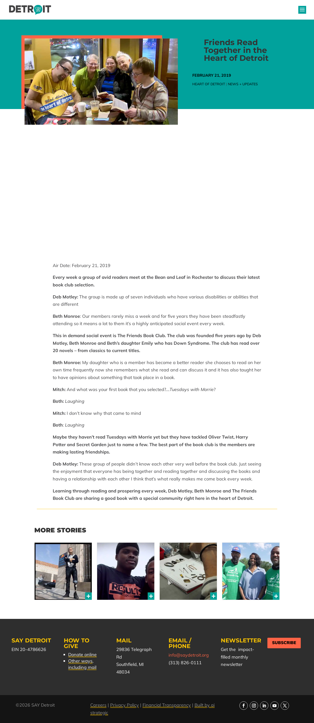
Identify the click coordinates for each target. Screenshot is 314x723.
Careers (98, 705)
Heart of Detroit (208, 84)
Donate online (82, 654)
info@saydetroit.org (189, 655)
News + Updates (243, 84)
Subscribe (284, 643)
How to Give (76, 643)
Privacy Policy (124, 705)
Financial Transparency (167, 705)
